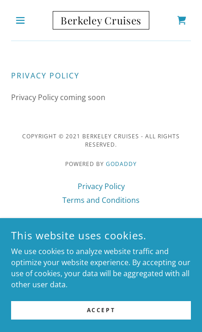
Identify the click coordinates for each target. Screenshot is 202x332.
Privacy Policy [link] (101, 186)
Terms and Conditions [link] (101, 200)
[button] (24, 20)
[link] (101, 20)
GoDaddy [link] (121, 164)
